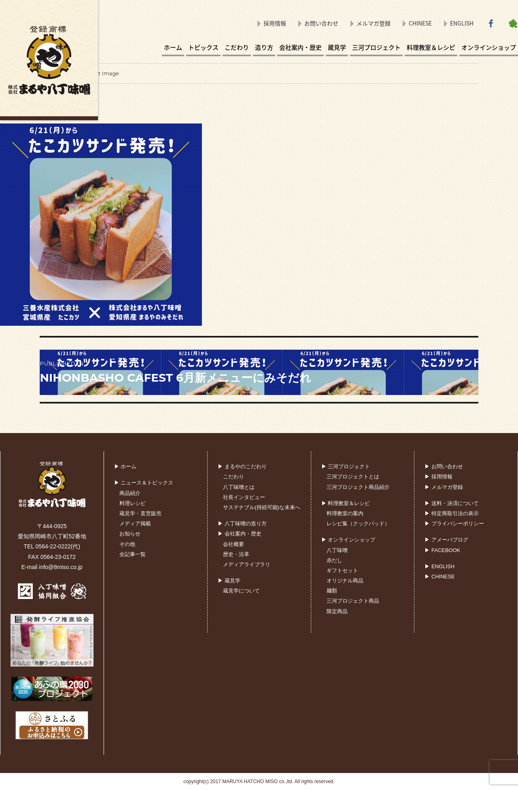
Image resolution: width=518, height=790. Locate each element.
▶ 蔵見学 (229, 581)
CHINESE (420, 23)
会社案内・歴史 (300, 47)
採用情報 (274, 23)
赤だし (334, 560)
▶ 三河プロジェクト (345, 466)
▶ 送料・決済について (452, 503)
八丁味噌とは (239, 487)
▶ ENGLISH (439, 566)
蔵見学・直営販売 (140, 513)
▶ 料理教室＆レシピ (345, 503)
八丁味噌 (337, 550)
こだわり (237, 47)
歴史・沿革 (236, 554)
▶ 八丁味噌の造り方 (242, 523)
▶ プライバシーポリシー (454, 523)
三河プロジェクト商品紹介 (358, 487)
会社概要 (233, 544)
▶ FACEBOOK (442, 550)
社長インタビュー (244, 497)
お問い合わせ (321, 23)
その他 (127, 544)
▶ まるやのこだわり (242, 466)
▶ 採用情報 (438, 477)
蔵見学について (241, 591)
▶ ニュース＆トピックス (144, 483)
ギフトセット (342, 570)
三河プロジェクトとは (353, 477)
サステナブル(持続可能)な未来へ (261, 507)
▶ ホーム (125, 466)
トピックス (203, 47)
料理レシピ (132, 503)
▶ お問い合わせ (444, 466)
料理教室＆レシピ (431, 47)
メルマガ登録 (374, 23)
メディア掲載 (135, 523)
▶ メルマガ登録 (444, 487)
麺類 (332, 591)
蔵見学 (337, 47)
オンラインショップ (488, 47)
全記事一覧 (132, 554)
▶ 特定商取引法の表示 (452, 513)
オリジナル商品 (345, 581)
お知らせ (129, 534)
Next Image (103, 73)
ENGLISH (461, 23)
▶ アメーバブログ (446, 540)
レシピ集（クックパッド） (358, 523)
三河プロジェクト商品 (353, 601)
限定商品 (337, 611)
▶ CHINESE (439, 576)
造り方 (264, 47)
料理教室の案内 (345, 513)
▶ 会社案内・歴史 (239, 534)
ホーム (173, 47)
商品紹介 (129, 493)
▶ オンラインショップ (348, 540)
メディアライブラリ (246, 564)
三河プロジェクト (376, 47)
